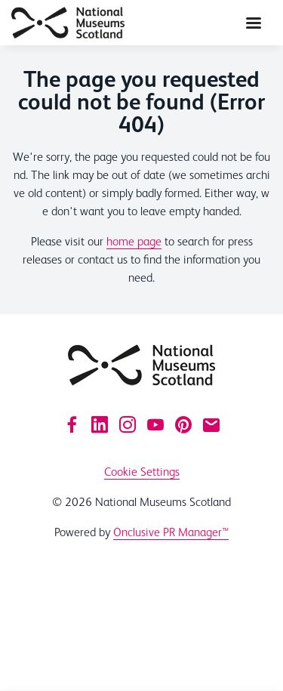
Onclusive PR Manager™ (171, 532)
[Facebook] (71, 424)
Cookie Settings (142, 471)
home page (133, 241)
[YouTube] (155, 424)
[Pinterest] (183, 424)
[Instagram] (127, 424)
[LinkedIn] (99, 424)
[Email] (211, 424)
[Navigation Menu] (253, 23)
